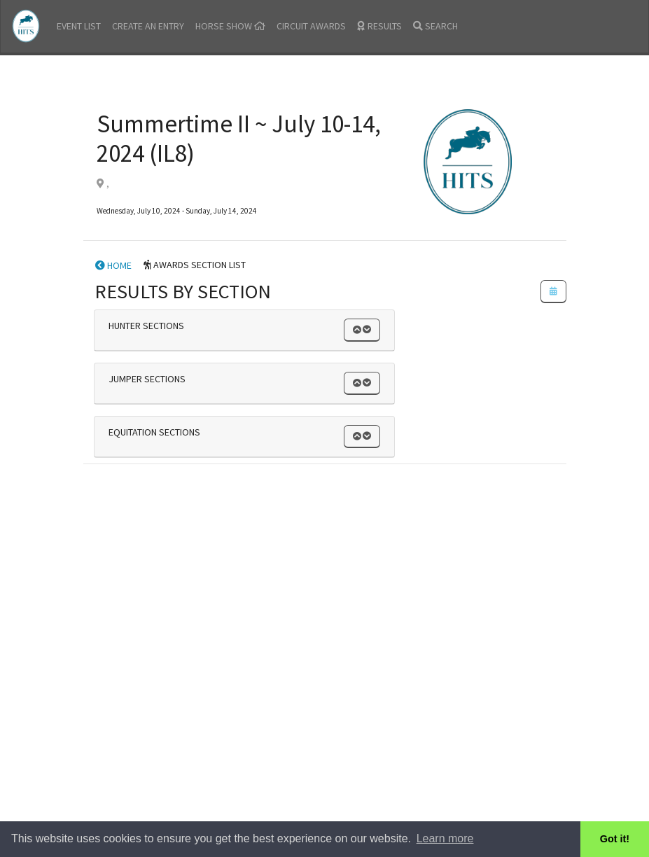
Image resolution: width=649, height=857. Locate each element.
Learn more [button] (445, 838)
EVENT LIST (79, 26)
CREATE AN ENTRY (148, 26)
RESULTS (379, 26)
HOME (113, 265)
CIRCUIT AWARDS (311, 26)
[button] (362, 330)
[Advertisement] (324, 568)
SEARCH (435, 26)
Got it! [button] (614, 838)
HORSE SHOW (230, 26)
